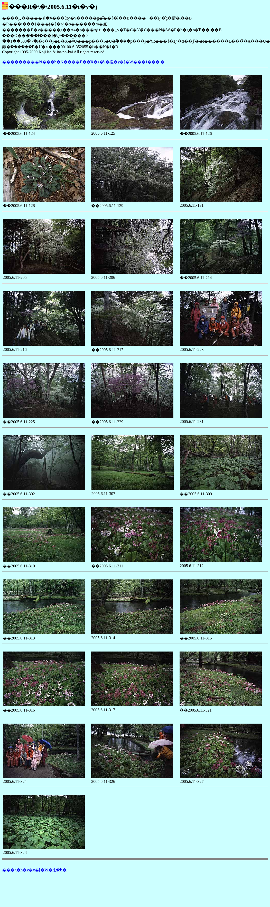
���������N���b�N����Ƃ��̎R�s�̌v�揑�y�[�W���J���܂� (83, 62)
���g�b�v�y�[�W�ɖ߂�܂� (34, 870)
